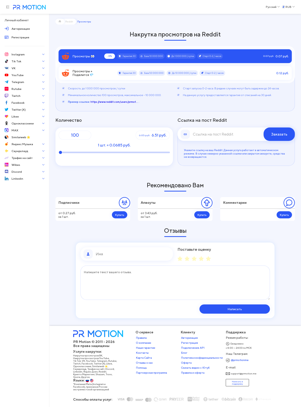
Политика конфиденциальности (203, 357)
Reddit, (104, 371)
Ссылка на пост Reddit (202, 120)
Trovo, (110, 374)
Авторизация (190, 337)
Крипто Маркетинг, (85, 374)
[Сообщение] (175, 283)
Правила (142, 337)
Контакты (143, 352)
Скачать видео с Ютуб (196, 367)
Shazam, (102, 374)
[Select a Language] (273, 7)
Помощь (142, 367)
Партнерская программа (152, 372)
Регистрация (190, 342)
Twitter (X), (101, 363)
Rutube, (114, 360)
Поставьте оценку (194, 249)
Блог (185, 352)
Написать (245, 309)
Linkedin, (79, 371)
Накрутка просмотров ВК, (89, 355)
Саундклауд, (81, 369)
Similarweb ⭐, (101, 366)
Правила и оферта (194, 372)
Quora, (78, 377)
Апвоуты (148, 202)
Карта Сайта (145, 357)
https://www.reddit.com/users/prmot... (114, 101)
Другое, (87, 377)
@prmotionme (241, 359)
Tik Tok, (78, 360)
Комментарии (235, 202)
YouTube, (92, 360)
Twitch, (78, 363)
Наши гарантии (146, 347)
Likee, (110, 363)
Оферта (187, 362)
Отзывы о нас (145, 362)
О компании (144, 342)
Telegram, (103, 360)
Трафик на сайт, (97, 369)
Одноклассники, (83, 366)
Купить (119, 214)
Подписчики (68, 202)
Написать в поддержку (238, 382)
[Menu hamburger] (8, 7)
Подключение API (194, 347)
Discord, (111, 369)
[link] (236, 134)
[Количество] (75, 135)
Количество (68, 120)
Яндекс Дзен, (92, 371)
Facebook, (89, 363)
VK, (85, 360)
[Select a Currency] (288, 7)
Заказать (279, 134)
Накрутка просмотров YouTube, (92, 358)
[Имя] (133, 254)
